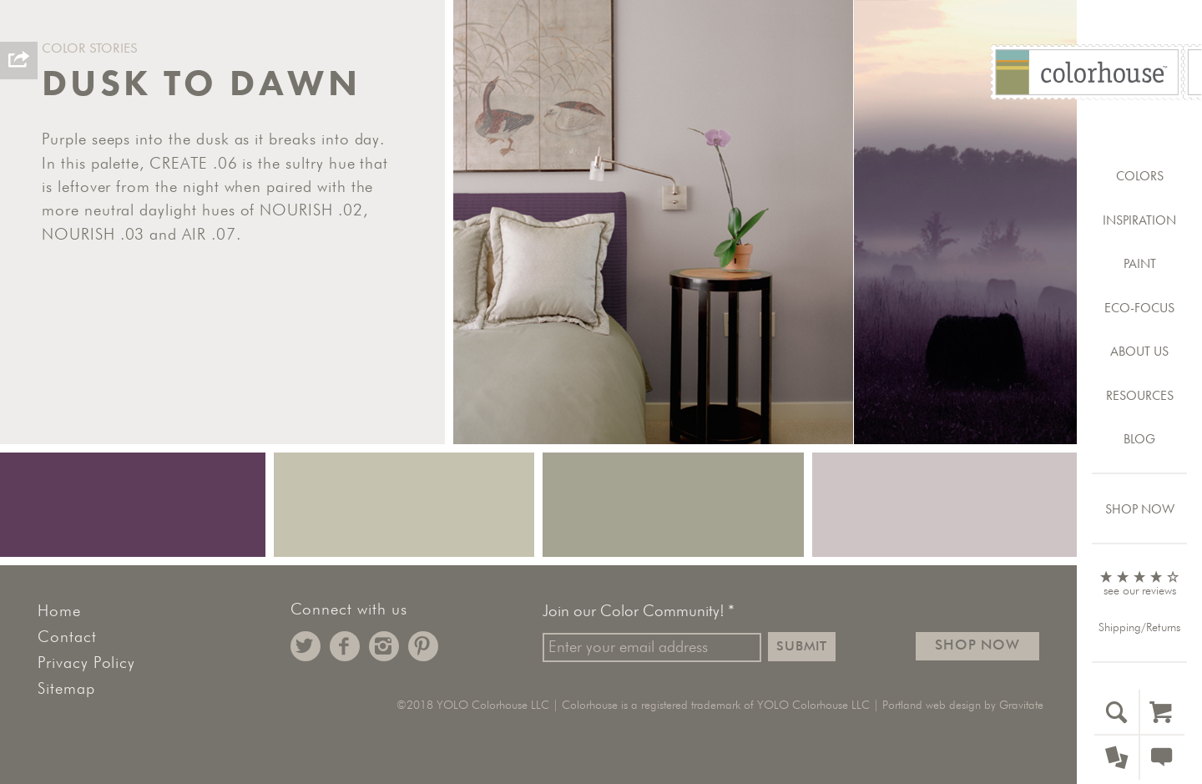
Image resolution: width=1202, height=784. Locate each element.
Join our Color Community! (639, 612)
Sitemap (66, 689)
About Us (1139, 351)
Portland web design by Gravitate (962, 705)
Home (59, 612)
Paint (1140, 263)
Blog (1139, 439)
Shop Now (1139, 509)
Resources (1140, 395)
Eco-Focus (1139, 307)
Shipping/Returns (1139, 628)
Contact (67, 637)
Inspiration (1139, 220)
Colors (1140, 176)
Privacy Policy (86, 663)
